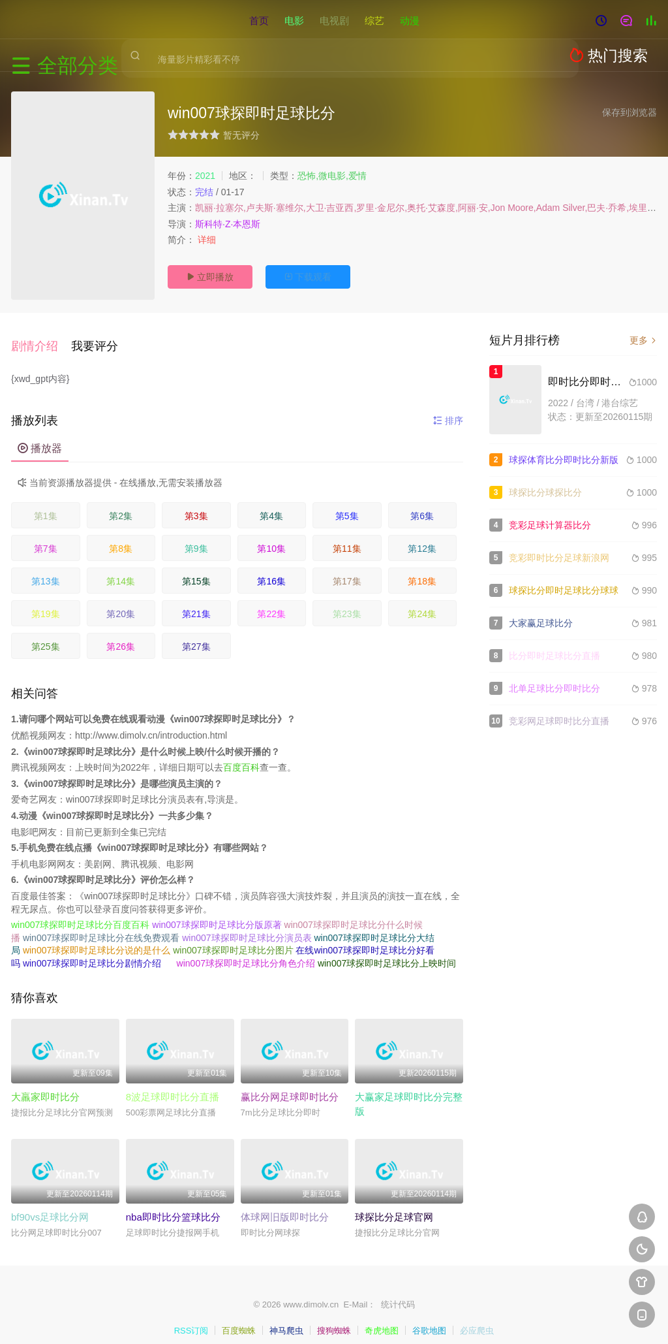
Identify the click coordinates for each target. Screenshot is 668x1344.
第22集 (271, 601)
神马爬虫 (286, 1317)
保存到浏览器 (629, 112)
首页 (259, 19)
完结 (204, 192)
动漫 (409, 19)
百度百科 (241, 755)
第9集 (196, 536)
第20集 (120, 601)
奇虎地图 (382, 1317)
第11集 (347, 536)
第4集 (271, 503)
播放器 (40, 435)
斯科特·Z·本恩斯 (227, 224)
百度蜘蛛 (239, 1317)
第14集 (120, 569)
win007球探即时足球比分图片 (233, 938)
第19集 (45, 601)
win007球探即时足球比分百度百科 (80, 912)
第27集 (196, 634)
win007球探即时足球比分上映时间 (387, 950)
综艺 (374, 19)
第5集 (347, 503)
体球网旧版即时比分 (285, 1204)
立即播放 (210, 277)
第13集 (45, 569)
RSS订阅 (191, 1317)
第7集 (45, 536)
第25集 (45, 634)
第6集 (422, 503)
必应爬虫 (477, 1317)
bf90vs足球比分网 (50, 1204)
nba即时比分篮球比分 (173, 1204)
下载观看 (307, 277)
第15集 (196, 569)
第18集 (422, 569)
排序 (448, 408)
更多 (643, 340)
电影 (294, 19)
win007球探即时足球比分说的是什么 (96, 938)
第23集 (347, 601)
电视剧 (334, 19)
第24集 (422, 601)
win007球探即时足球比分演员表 (246, 925)
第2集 (120, 503)
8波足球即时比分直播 (172, 1083)
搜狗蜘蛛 (334, 1317)
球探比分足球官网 (394, 1204)
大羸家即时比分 (45, 1083)
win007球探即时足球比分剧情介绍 (92, 950)
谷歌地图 (429, 1317)
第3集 (196, 503)
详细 (208, 239)
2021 (205, 175)
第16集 (271, 569)
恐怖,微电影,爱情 (332, 175)
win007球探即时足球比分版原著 (216, 912)
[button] (41, 338)
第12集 (422, 536)
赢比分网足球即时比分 (290, 1083)
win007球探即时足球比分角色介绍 (246, 950)
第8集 (120, 536)
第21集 (196, 601)
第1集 (45, 503)
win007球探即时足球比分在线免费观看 (101, 925)
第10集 (271, 536)
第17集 (347, 569)
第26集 (120, 634)
